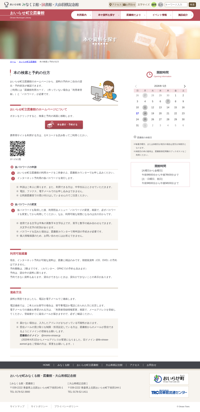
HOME (46, 366)
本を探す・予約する (67, 125)
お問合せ (130, 4)
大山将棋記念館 (114, 366)
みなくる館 (64, 366)
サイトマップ (17, 407)
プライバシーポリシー (66, 407)
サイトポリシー (39, 407)
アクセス (117, 4)
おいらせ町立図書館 (87, 366)
